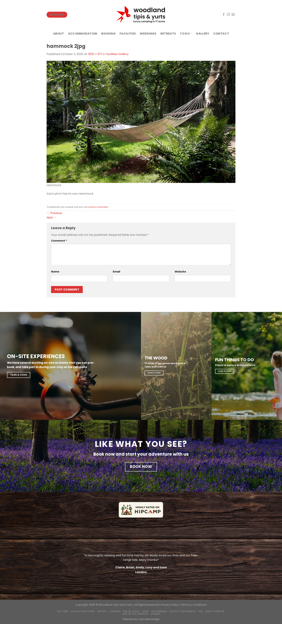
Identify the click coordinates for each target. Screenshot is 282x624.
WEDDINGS (148, 33)
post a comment (98, 206)
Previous (54, 213)
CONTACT (221, 33)
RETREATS (168, 33)
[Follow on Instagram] (228, 14)
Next (52, 217)
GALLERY (202, 33)
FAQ (200, 611)
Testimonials (159, 611)
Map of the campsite (135, 613)
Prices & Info (131, 611)
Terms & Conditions (194, 605)
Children (115, 611)
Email (116, 271)
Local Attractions (83, 611)
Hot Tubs (62, 611)
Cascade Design (149, 619)
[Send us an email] (233, 14)
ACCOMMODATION (82, 33)
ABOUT (58, 33)
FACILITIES (128, 33)
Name (55, 271)
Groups (102, 611)
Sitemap (155, 613)
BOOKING (108, 33)
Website (180, 271)
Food (145, 611)
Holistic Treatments (183, 611)
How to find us (214, 611)
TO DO (186, 33)
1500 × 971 (95, 54)
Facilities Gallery (117, 54)
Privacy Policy (169, 605)
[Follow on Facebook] (223, 14)
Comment (59, 240)
